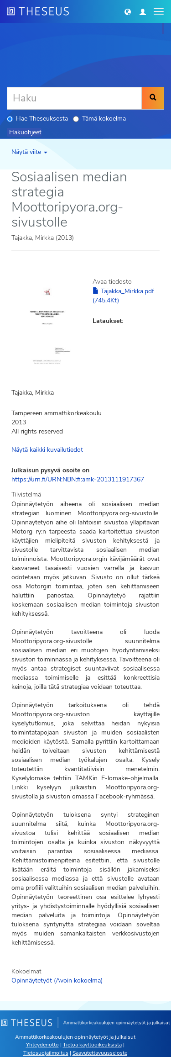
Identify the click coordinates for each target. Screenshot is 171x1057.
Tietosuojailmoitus (45, 1053)
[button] (127, 11)
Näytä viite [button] (29, 152)
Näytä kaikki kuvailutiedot (47, 449)
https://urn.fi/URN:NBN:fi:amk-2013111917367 (77, 479)
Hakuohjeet (25, 132)
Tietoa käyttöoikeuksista (92, 1044)
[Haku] (74, 98)
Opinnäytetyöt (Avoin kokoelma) (57, 980)
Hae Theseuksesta (37, 118)
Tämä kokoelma (99, 118)
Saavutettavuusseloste (100, 1053)
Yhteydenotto (42, 1044)
